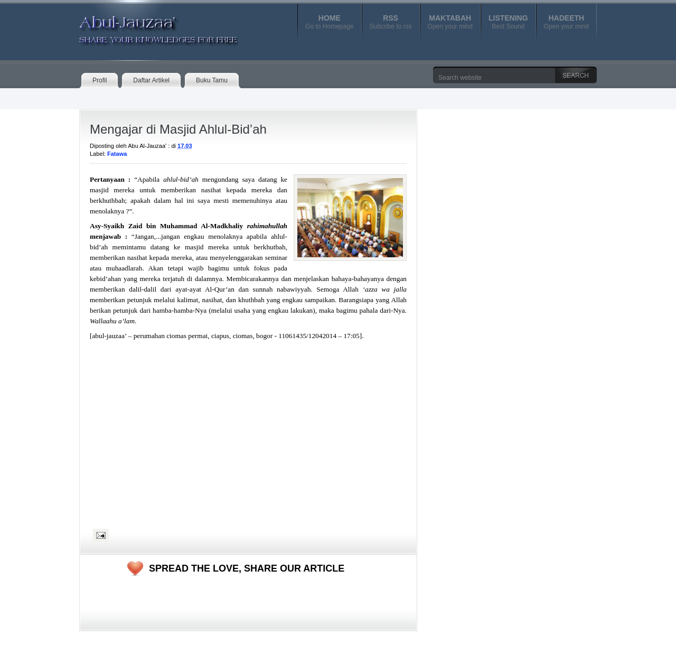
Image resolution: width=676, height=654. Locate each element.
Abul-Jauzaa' (147, 25)
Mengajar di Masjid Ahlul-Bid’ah (178, 129)
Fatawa (117, 154)
